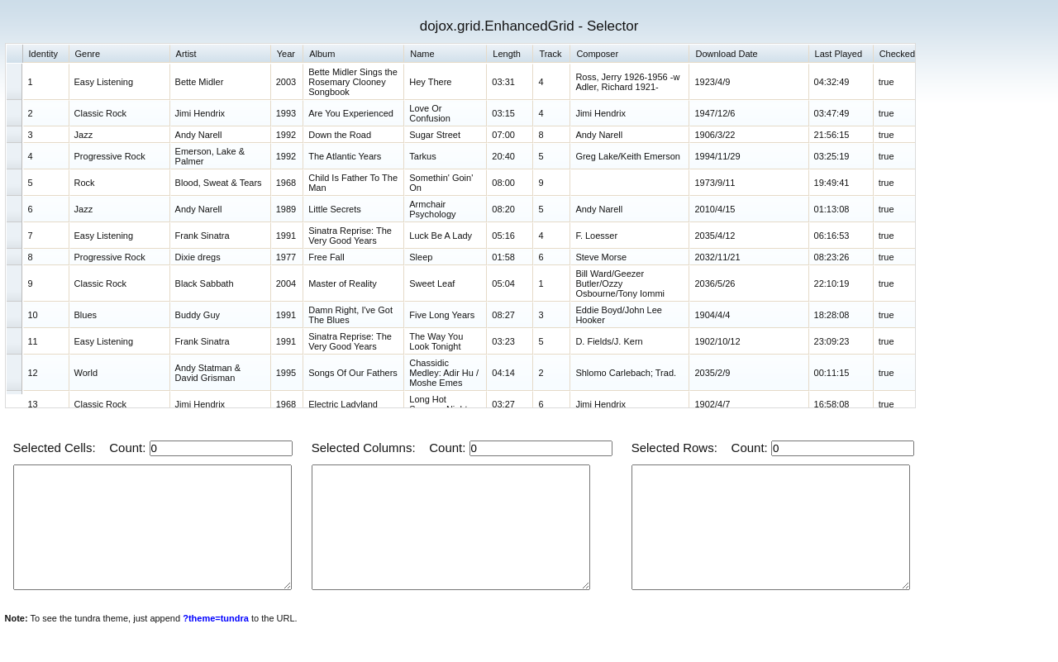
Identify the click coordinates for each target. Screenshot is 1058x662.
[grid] (461, 225)
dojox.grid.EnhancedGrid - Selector (529, 26)
